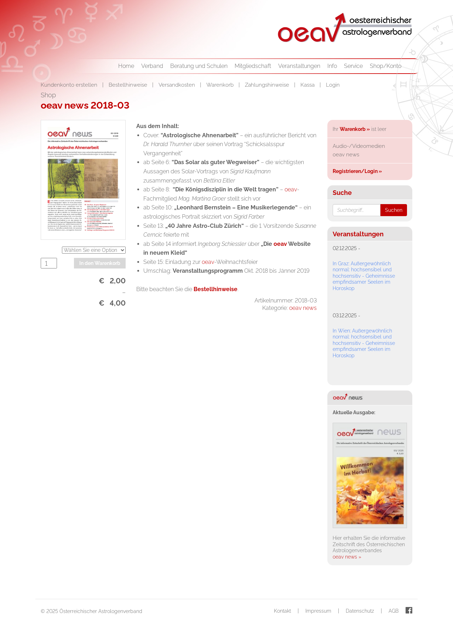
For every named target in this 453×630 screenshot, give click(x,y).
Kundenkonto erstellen (70, 85)
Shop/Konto (385, 66)
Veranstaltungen (299, 66)
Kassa (308, 85)
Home (126, 66)
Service (353, 66)
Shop (48, 95)
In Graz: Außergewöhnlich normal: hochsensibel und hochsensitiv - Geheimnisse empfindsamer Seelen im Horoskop (364, 276)
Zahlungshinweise (268, 85)
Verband (152, 66)
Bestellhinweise (129, 85)
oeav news (303, 308)
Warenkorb (220, 85)
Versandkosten (177, 85)
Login (333, 85)
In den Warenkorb (99, 263)
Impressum (318, 611)
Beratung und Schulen (199, 66)
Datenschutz (360, 611)
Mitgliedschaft (253, 66)
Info (332, 66)
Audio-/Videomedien (359, 146)
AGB (393, 611)
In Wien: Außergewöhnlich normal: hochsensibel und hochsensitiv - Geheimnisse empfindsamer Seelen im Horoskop (364, 343)
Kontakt (282, 611)
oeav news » (347, 557)
